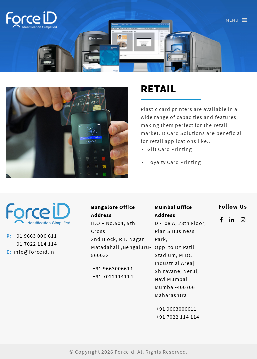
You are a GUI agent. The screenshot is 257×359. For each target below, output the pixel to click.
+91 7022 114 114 (35, 243)
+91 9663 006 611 (35, 235)
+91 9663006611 (113, 268)
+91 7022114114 (113, 276)
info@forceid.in (34, 251)
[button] (232, 20)
